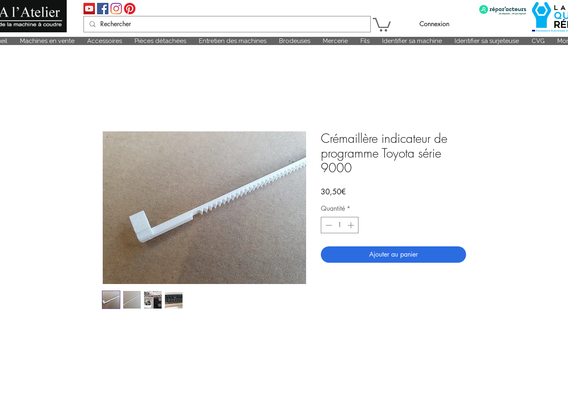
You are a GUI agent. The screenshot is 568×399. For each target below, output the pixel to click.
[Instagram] (116, 8)
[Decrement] (328, 225)
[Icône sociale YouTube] (89, 8)
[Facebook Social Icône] (102, 8)
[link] (382, 24)
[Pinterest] (129, 8)
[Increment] (351, 225)
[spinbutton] (340, 225)
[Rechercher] (226, 24)
